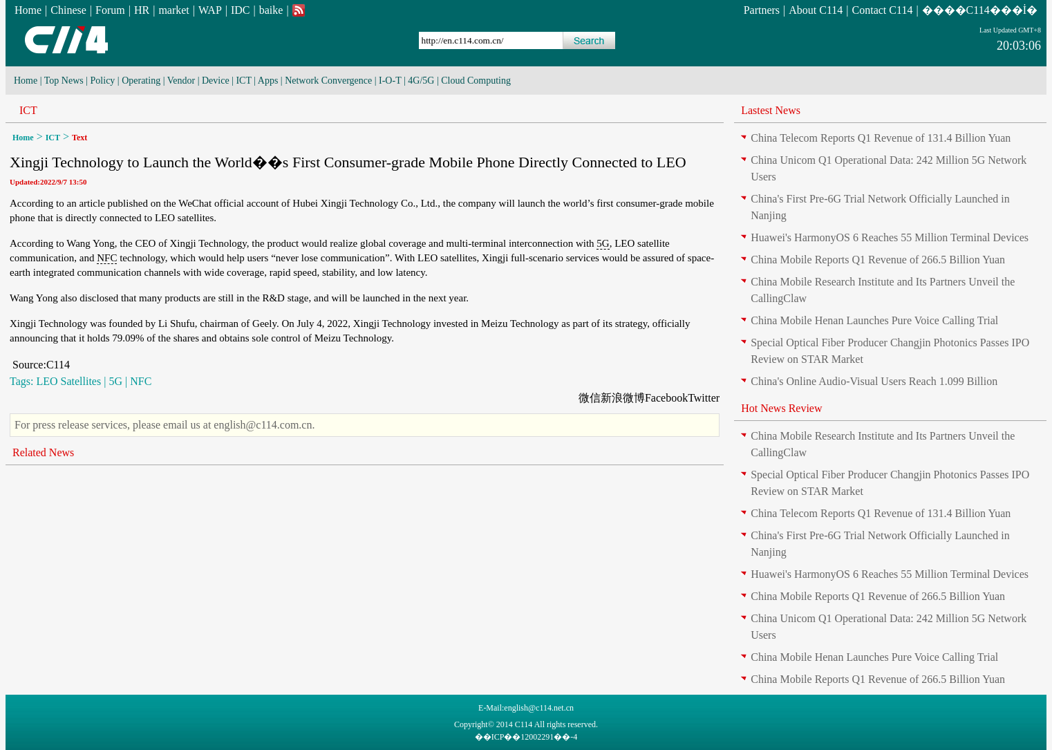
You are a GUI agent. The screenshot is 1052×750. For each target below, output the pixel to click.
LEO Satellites (68, 381)
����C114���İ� (979, 10)
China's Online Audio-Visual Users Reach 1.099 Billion (874, 381)
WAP (210, 10)
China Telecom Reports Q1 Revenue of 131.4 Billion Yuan (881, 138)
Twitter (704, 398)
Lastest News (770, 110)
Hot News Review (781, 408)
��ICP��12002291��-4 (526, 737)
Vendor (181, 80)
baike (271, 10)
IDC (240, 10)
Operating (141, 80)
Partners (762, 10)
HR (141, 10)
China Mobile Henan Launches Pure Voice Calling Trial (874, 320)
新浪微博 (623, 398)
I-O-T (390, 80)
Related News (43, 452)
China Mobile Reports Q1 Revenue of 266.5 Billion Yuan (878, 259)
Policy (103, 80)
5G (603, 243)
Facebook (666, 398)
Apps (268, 80)
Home (28, 10)
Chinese (68, 10)
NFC (107, 257)
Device (215, 80)
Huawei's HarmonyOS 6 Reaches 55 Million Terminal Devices (889, 237)
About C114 (816, 10)
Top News (64, 80)
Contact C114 (882, 10)
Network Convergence (328, 80)
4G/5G (421, 80)
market (173, 10)
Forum (110, 10)
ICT (243, 80)
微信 (590, 398)
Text (79, 137)
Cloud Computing (476, 80)
